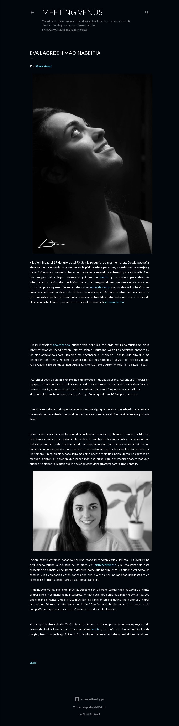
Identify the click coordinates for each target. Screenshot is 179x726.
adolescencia (61, 345)
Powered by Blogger (89, 699)
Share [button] (33, 662)
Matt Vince (99, 707)
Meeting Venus (72, 12)
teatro (104, 277)
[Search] (146, 11)
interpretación (114, 302)
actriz (95, 629)
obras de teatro (100, 287)
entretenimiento (105, 565)
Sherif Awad (43, 66)
